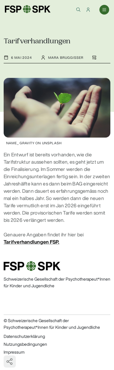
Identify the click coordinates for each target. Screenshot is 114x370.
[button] (78, 10)
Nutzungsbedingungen (25, 344)
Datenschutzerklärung (24, 336)
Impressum (14, 352)
